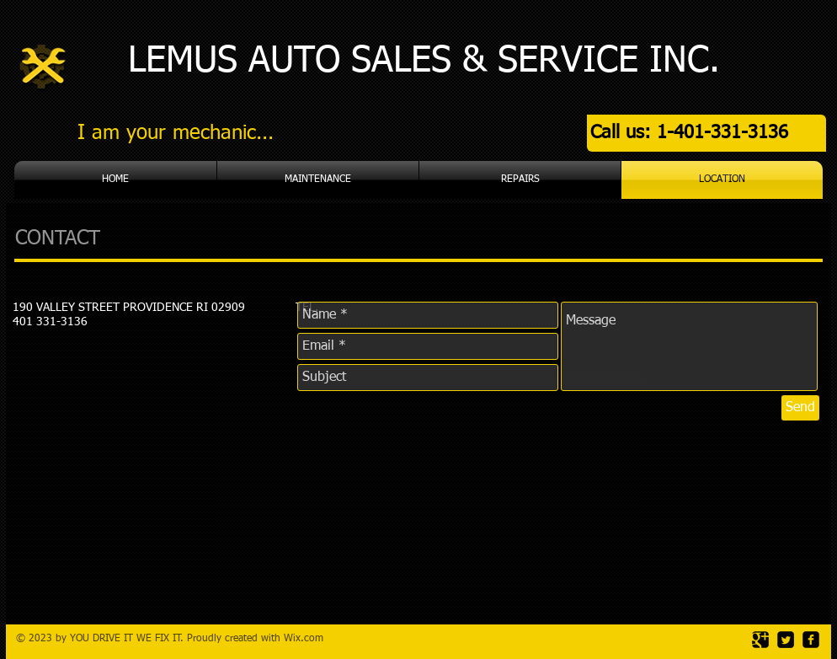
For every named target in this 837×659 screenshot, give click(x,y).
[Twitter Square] (785, 639)
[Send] (800, 408)
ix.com (308, 639)
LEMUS (182, 61)
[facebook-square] (810, 639)
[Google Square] (760, 639)
